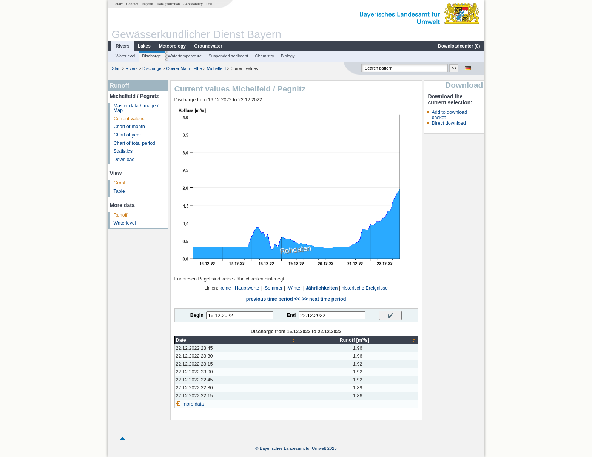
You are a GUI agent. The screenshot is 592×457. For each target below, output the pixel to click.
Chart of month (129, 126)
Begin (197, 315)
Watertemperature (185, 56)
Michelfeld (216, 68)
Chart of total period (135, 143)
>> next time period (324, 299)
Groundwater (208, 46)
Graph (120, 183)
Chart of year (127, 135)
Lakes (144, 46)
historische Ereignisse (365, 288)
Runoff (121, 215)
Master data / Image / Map (136, 108)
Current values (129, 118)
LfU (209, 4)
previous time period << (273, 299)
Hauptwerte (247, 288)
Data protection (168, 4)
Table (119, 191)
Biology (288, 56)
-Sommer (273, 288)
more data (193, 404)
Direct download (449, 123)
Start (119, 4)
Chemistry (264, 56)
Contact (132, 4)
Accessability (193, 4)
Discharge (151, 56)
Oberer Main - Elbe (184, 68)
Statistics (123, 151)
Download (124, 159)
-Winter (294, 288)
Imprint (147, 4)
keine (225, 288)
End (291, 315)
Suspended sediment (228, 56)
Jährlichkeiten (322, 288)
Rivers (123, 46)
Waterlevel (125, 56)
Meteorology (172, 46)
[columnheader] (236, 340)
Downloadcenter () (459, 46)
